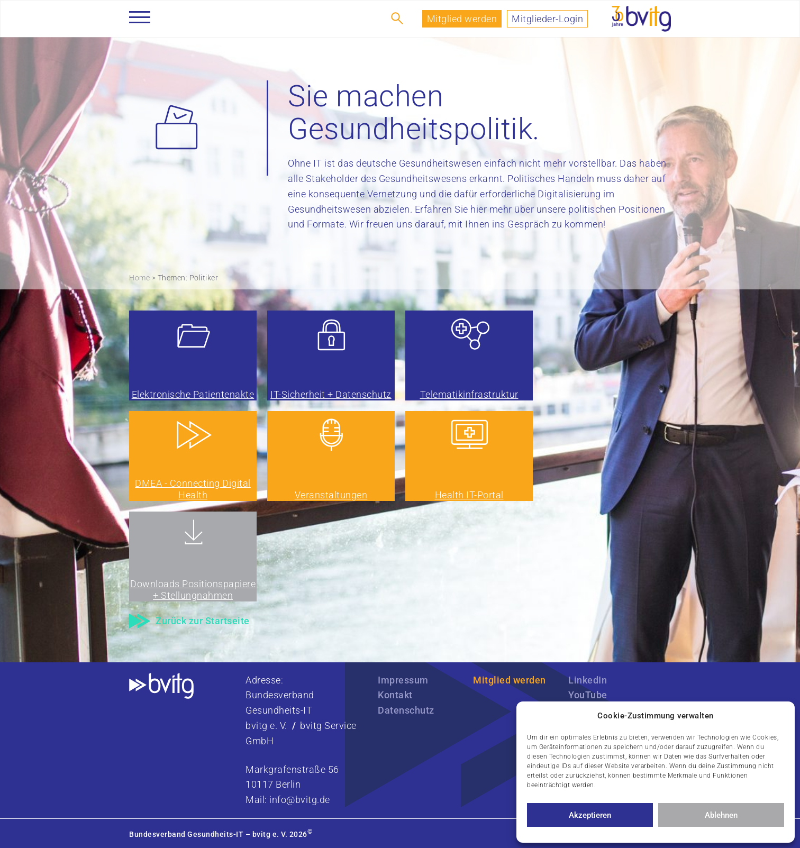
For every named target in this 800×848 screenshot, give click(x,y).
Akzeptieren (590, 815)
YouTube (587, 694)
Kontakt (395, 694)
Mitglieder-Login (547, 18)
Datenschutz (406, 710)
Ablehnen (721, 815)
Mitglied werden (462, 18)
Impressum (403, 680)
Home (139, 277)
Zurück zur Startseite (203, 620)
